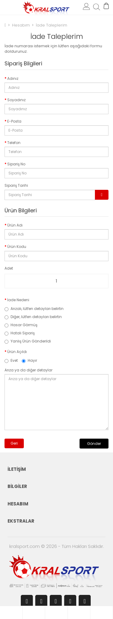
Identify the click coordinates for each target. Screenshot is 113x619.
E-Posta (14, 121)
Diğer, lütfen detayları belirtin (33, 316)
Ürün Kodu (16, 246)
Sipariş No (16, 164)
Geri (14, 443)
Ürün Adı (15, 225)
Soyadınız (16, 99)
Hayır (29, 360)
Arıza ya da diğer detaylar (28, 370)
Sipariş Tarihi (16, 185)
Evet (11, 360)
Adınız (12, 78)
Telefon (13, 142)
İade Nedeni (18, 299)
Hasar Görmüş (21, 324)
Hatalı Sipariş (20, 333)
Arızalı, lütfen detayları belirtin (34, 308)
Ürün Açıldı (17, 351)
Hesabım (20, 25)
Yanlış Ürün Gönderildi (28, 341)
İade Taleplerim (51, 25)
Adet (9, 268)
